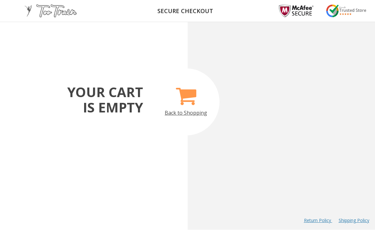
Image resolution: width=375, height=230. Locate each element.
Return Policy (318, 220)
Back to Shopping (186, 98)
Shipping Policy (354, 220)
